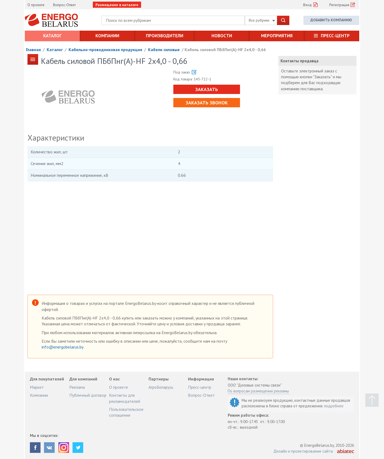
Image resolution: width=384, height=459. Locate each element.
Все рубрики (262, 20)
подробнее (333, 405)
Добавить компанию (331, 20)
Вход (307, 4)
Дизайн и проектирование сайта (303, 451)
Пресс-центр (335, 36)
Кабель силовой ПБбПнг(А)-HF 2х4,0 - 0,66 (225, 49)
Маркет (37, 387)
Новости (221, 36)
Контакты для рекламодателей (124, 398)
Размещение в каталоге (116, 4)
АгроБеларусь (161, 387)
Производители (164, 36)
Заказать (206, 89)
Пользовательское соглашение (126, 412)
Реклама (77, 387)
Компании (107, 36)
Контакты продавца (299, 60)
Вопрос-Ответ (64, 4)
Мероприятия (277, 36)
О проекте (36, 4)
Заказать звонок (207, 103)
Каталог (52, 36)
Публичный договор (87, 395)
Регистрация (339, 4)
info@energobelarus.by (63, 347)
